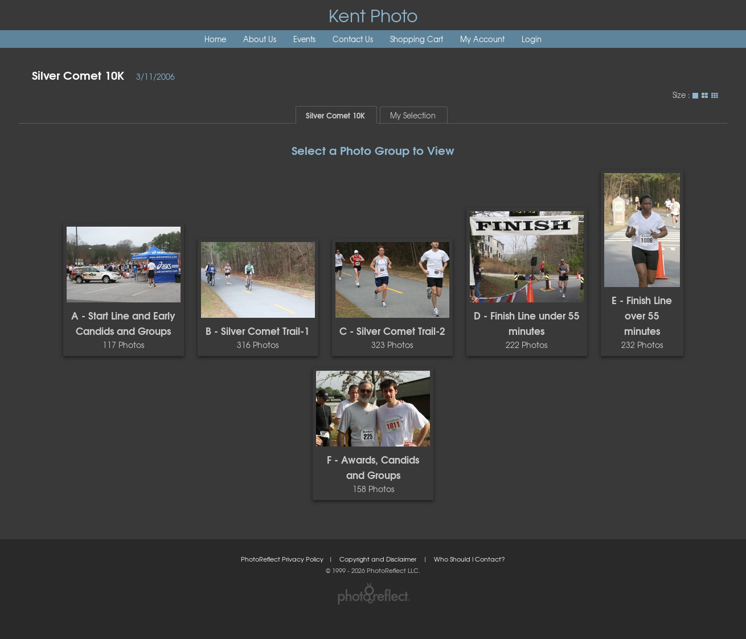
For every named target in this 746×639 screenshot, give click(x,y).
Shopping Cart (416, 39)
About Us (259, 39)
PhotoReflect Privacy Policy (282, 559)
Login (532, 39)
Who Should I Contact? (469, 559)
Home (215, 39)
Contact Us (353, 39)
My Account (482, 39)
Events (304, 39)
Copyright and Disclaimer (378, 559)
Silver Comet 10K (78, 74)
